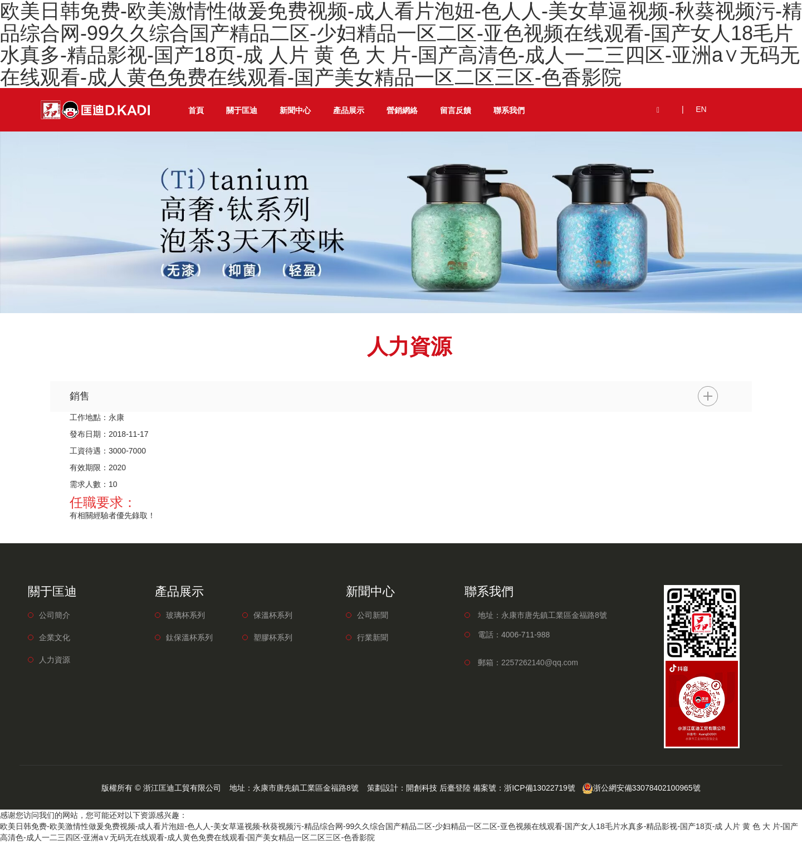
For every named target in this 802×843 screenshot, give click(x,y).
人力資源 (54, 659)
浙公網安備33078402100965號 (641, 787)
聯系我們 (509, 110)
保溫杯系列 (272, 615)
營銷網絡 (402, 110)
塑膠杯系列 (272, 637)
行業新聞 (372, 637)
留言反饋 (455, 110)
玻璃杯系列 (185, 615)
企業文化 (54, 637)
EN (701, 109)
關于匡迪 (241, 110)
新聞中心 (295, 110)
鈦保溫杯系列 (189, 637)
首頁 (196, 110)
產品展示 (348, 110)
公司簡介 (54, 615)
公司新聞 (372, 615)
